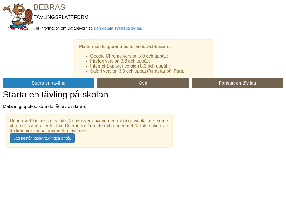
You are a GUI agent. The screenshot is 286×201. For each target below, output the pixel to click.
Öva (143, 83)
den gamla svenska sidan (117, 28)
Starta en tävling (48, 83)
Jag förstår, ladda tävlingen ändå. (42, 138)
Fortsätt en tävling (237, 83)
